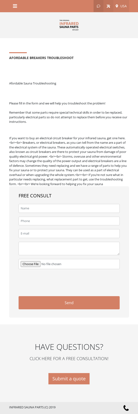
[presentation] (84, 282)
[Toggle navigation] (15, 6)
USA (121, 6)
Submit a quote (69, 378)
